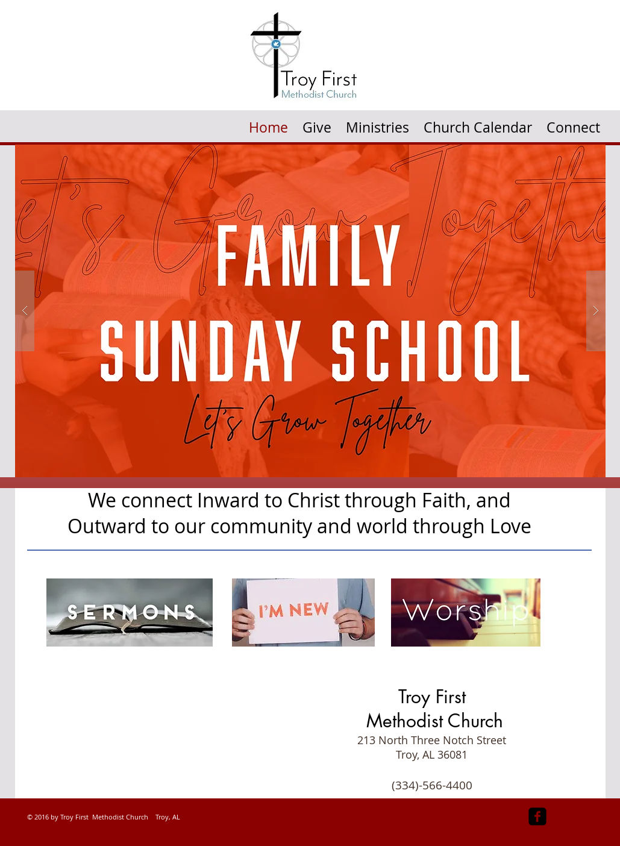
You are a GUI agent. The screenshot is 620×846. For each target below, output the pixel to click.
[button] (377, 123)
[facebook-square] (537, 816)
